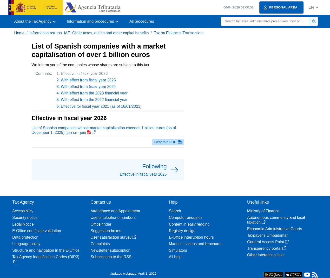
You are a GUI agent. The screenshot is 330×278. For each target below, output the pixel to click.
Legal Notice (23, 224)
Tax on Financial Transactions (179, 33)
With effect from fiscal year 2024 (88, 87)
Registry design (182, 231)
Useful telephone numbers (113, 217)
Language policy (26, 244)
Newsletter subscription (110, 250)
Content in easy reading (189, 224)
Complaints (100, 244)
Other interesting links (265, 255)
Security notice (25, 217)
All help (175, 257)
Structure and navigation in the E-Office (45, 250)
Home (19, 33)
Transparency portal (266, 248)
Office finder (101, 224)
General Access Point (268, 242)
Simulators (178, 250)
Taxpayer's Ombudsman (268, 235)
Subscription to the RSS (111, 257)
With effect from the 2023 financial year (94, 93)
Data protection (25, 237)
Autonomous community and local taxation (276, 219)
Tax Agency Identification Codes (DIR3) (45, 259)
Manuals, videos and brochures (195, 244)
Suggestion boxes (106, 231)
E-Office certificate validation (36, 231)
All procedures (141, 21)
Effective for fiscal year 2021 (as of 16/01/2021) (101, 106)
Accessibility (22, 211)
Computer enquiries (186, 217)
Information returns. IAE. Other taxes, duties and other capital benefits (89, 33)
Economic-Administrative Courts (274, 229)
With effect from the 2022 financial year (94, 100)
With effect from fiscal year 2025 (88, 80)
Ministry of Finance (263, 211)
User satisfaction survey (113, 237)
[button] (313, 7)
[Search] (265, 21)
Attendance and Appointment (115, 211)
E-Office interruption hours (191, 237)
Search (175, 211)
